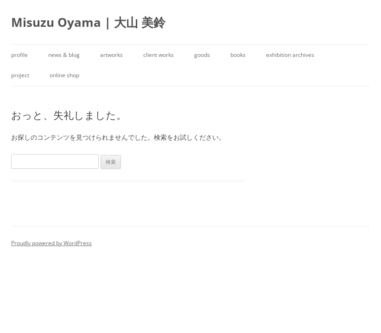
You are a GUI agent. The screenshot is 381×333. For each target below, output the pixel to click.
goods (202, 55)
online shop (64, 75)
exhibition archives (290, 55)
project (20, 75)
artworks (111, 55)
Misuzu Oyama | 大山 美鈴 (88, 22)
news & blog (64, 55)
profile (19, 55)
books (238, 55)
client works (158, 55)
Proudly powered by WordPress (51, 243)
